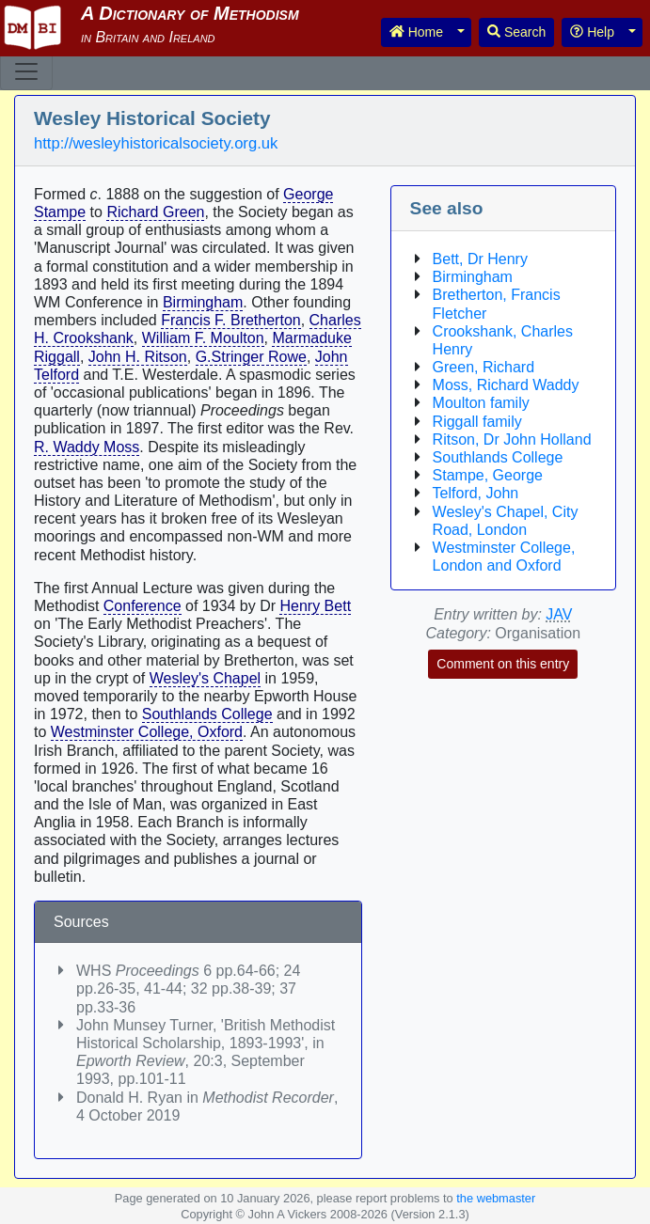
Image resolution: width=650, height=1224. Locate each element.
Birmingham (203, 302)
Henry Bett (315, 606)
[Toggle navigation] (26, 71)
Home (416, 31)
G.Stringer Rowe (251, 357)
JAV (559, 614)
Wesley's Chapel (205, 678)
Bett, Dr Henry (480, 259)
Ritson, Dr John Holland (512, 439)
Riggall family (477, 422)
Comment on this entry (502, 663)
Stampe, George (488, 475)
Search (516, 31)
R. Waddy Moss (86, 447)
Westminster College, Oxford (147, 732)
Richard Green (155, 212)
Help (592, 31)
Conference (142, 606)
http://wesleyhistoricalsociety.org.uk (155, 143)
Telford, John (476, 493)
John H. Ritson (137, 357)
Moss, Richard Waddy (506, 385)
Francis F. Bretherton (231, 320)
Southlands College (207, 714)
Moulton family (481, 403)
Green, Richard (484, 367)
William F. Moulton (203, 338)
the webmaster (495, 1198)
